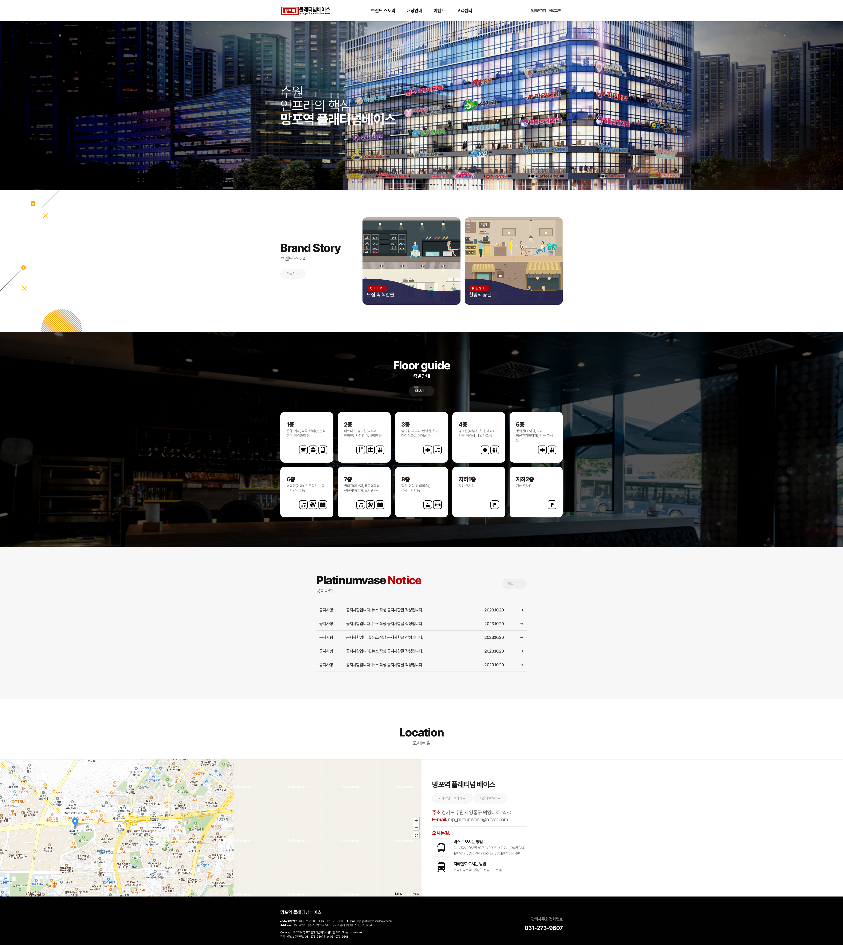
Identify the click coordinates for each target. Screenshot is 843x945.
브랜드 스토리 (383, 10)
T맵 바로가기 (490, 798)
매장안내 (414, 10)
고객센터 (464, 10)
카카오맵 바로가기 (452, 798)
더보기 (293, 274)
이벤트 (439, 10)
